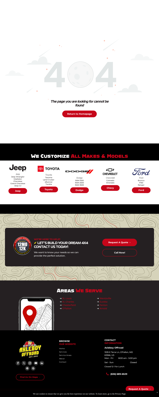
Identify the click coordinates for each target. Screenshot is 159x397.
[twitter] (24, 363)
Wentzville (105, 298)
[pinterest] (27, 368)
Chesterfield (69, 305)
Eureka (103, 301)
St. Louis (67, 298)
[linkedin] (42, 363)
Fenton (103, 305)
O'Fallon (66, 308)
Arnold (103, 308)
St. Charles (68, 301)
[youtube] (36, 363)
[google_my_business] (33, 368)
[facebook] (18, 363)
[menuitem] (79, 348)
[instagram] (30, 363)
